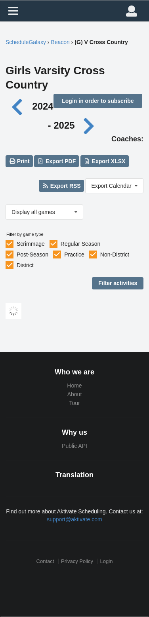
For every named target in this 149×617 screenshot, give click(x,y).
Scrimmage (31, 244)
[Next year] (89, 125)
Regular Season (80, 244)
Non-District (114, 254)
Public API (74, 446)
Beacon (60, 42)
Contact (45, 561)
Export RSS (61, 186)
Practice (74, 254)
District (25, 265)
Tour (74, 403)
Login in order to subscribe (98, 101)
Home (74, 385)
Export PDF (57, 161)
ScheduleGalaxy (26, 42)
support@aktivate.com (74, 519)
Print (19, 161)
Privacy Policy (77, 561)
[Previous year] (19, 106)
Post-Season (32, 254)
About (74, 394)
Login (106, 561)
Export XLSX (104, 161)
